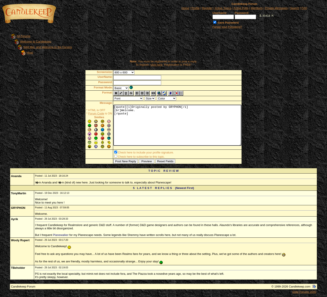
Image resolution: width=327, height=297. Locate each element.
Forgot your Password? (227, 26)
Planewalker (60, 235)
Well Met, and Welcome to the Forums (47, 47)
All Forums (23, 36)
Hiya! (30, 52)
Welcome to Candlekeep (35, 41)
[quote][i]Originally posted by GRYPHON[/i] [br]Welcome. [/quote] (177, 125)
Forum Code (88, 113)
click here (156, 64)
